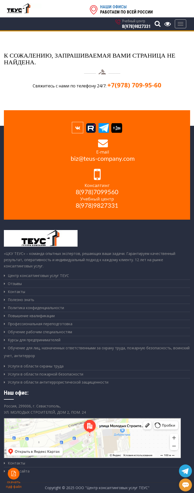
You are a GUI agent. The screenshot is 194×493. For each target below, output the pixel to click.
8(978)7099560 (97, 192)
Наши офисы (113, 6)
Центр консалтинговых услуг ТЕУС (38, 275)
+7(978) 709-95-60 (134, 85)
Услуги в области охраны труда (36, 366)
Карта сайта (19, 471)
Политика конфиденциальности (36, 307)
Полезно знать (21, 299)
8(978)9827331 (136, 26)
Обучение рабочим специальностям (40, 331)
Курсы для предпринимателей (34, 339)
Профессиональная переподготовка (40, 323)
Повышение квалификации (31, 315)
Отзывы (15, 283)
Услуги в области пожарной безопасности (45, 374)
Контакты (16, 291)
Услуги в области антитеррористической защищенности (58, 382)
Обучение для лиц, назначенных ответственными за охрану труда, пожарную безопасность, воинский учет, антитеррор (97, 351)
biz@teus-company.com (103, 158)
